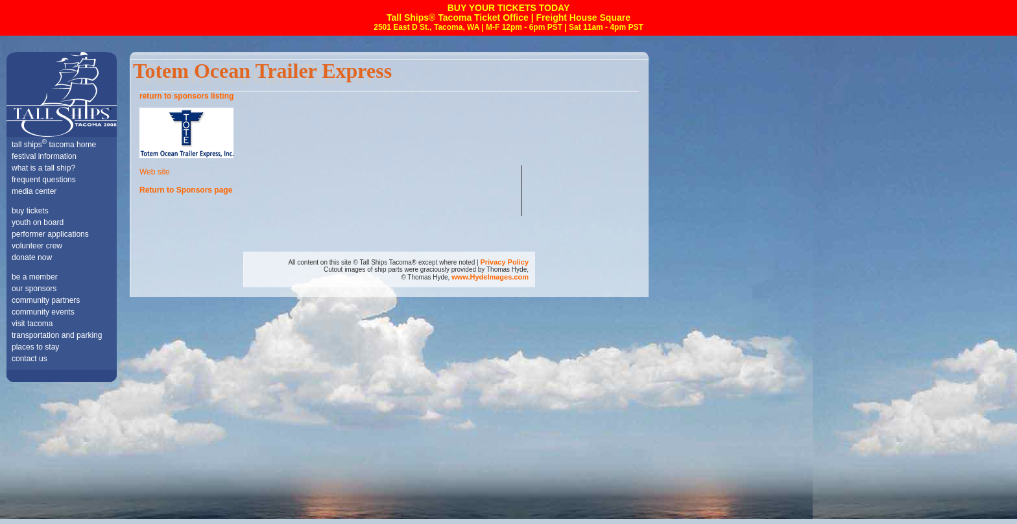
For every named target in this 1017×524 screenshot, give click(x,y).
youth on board (38, 222)
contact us (29, 358)
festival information (44, 156)
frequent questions (44, 179)
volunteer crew (37, 245)
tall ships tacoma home (54, 144)
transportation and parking (57, 335)
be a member (35, 276)
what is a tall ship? (43, 168)
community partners (46, 300)
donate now (32, 257)
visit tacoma (32, 323)
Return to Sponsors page (185, 190)
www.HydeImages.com (490, 277)
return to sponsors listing (186, 96)
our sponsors (34, 288)
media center (34, 191)
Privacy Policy (504, 262)
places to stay (35, 346)
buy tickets (30, 210)
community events (43, 311)
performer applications (50, 234)
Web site (154, 171)
